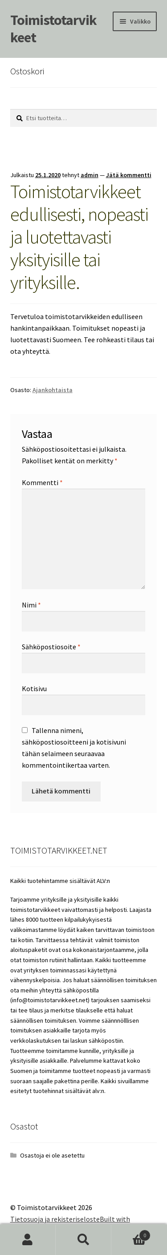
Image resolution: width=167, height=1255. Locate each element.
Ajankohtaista (53, 390)
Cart (131, 1233)
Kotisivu (34, 688)
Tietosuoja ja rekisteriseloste (55, 1219)
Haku (83, 1240)
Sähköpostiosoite (51, 646)
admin (89, 175)
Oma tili (28, 1240)
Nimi (31, 604)
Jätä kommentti (128, 175)
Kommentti (42, 482)
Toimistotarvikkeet (53, 28)
